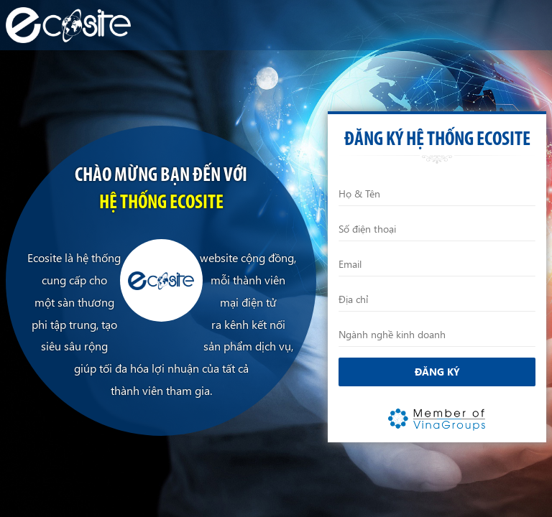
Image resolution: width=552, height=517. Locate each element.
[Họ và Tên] (437, 194)
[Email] (437, 264)
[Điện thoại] (437, 229)
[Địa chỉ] (437, 299)
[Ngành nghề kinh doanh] (437, 334)
